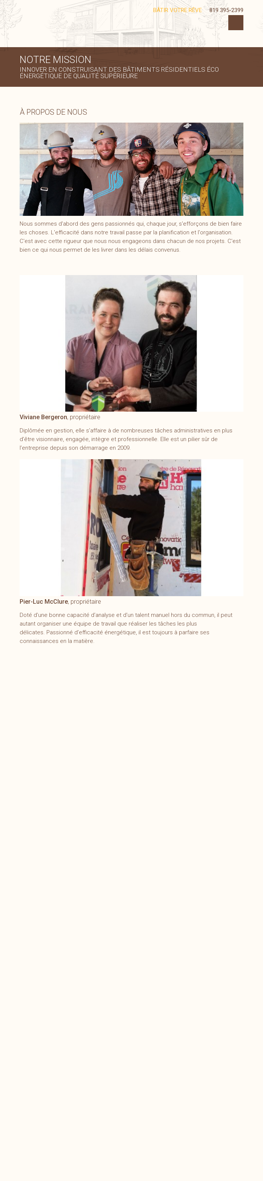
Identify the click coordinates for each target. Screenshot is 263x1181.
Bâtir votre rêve (177, 10)
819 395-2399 (226, 10)
